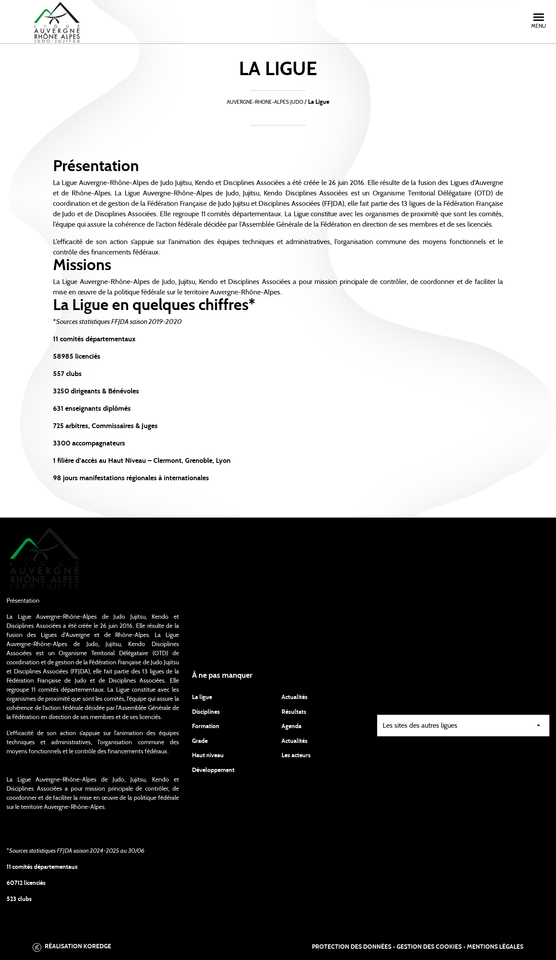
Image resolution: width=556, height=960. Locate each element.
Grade (200, 741)
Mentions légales (495, 947)
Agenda (291, 726)
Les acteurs (296, 755)
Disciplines (206, 712)
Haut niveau (208, 755)
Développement (213, 770)
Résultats (293, 712)
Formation (205, 726)
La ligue (202, 697)
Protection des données (351, 947)
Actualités (294, 697)
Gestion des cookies (429, 947)
